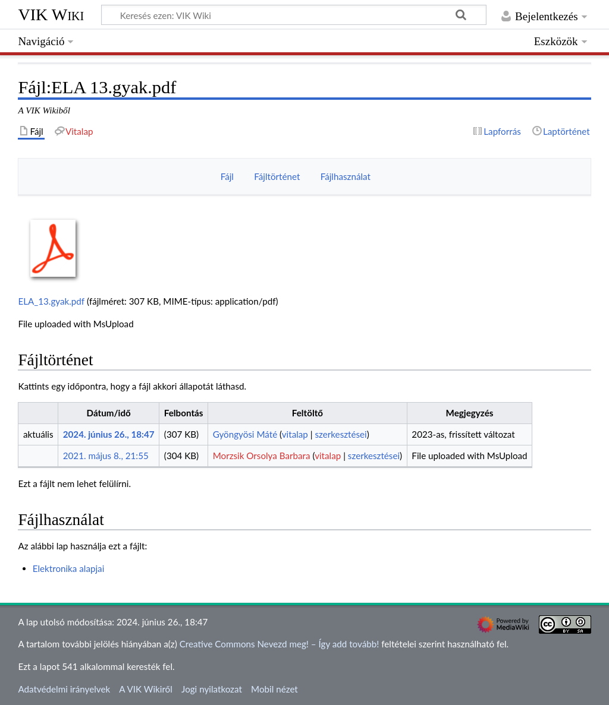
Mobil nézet (274, 689)
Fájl (227, 176)
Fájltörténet (277, 176)
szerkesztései (340, 434)
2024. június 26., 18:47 (109, 434)
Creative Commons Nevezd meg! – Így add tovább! (279, 643)
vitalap (295, 434)
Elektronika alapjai (69, 568)
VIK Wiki (51, 14)
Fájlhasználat (346, 176)
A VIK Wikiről (145, 689)
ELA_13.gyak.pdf (51, 301)
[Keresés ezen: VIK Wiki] (294, 14)
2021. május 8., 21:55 (106, 455)
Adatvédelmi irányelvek (64, 689)
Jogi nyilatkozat (211, 689)
